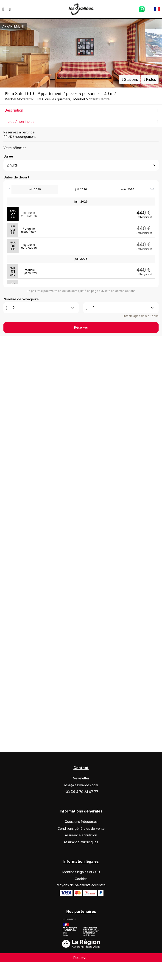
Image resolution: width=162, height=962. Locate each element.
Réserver (81, 774)
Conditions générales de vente (81, 859)
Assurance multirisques (81, 873)
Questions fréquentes (81, 853)
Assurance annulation (81, 866)
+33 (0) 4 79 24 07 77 (81, 823)
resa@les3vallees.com (81, 816)
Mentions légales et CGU (81, 903)
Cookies (81, 910)
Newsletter (81, 809)
